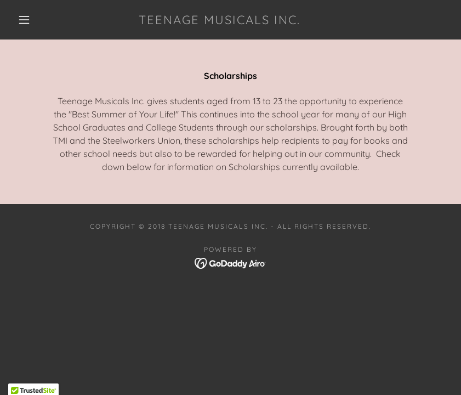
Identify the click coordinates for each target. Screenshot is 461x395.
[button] (24, 20)
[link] (219, 20)
